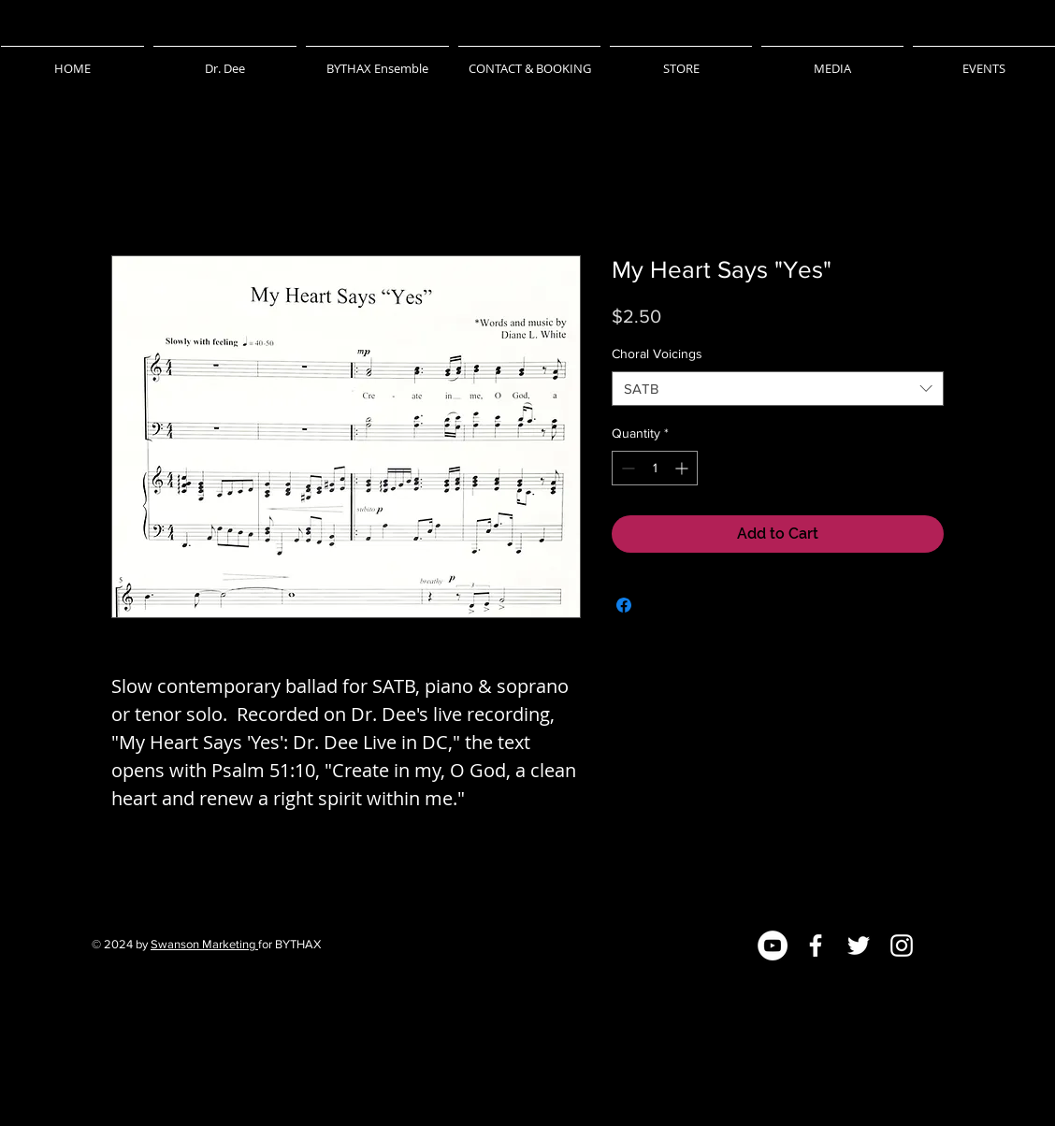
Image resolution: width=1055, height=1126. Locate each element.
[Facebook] (816, 945)
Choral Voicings (657, 353)
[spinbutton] (655, 468)
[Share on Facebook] (624, 605)
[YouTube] (773, 945)
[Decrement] (626, 468)
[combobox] (778, 389)
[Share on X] (659, 605)
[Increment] (683, 468)
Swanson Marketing (204, 944)
